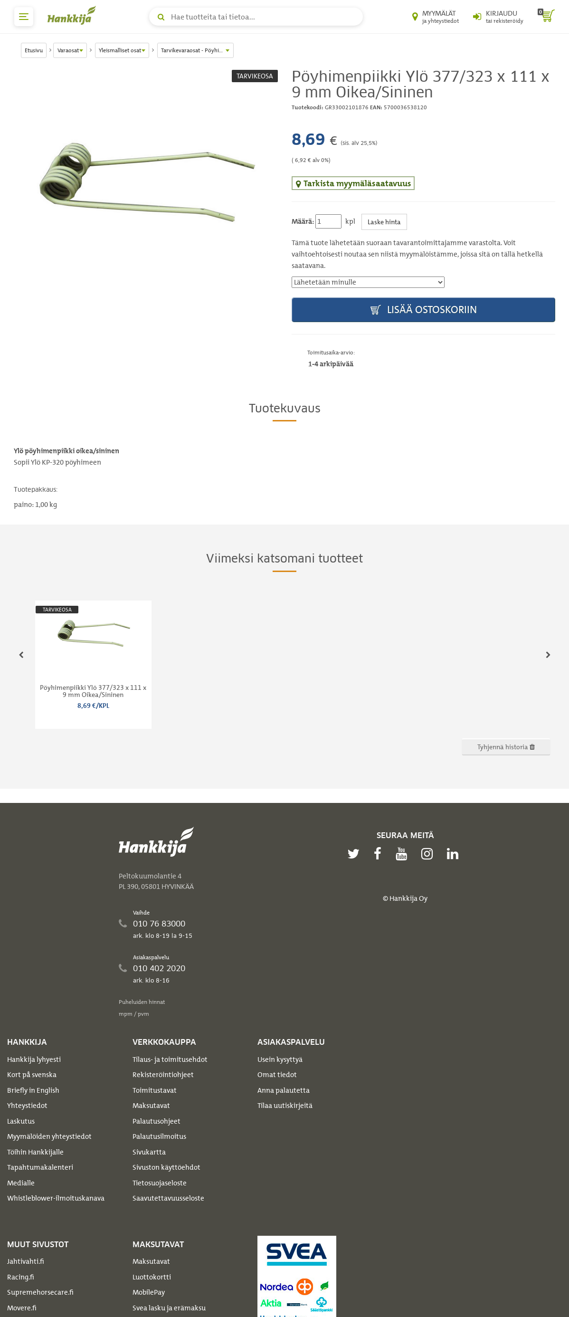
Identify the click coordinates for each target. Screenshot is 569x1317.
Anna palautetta (283, 1090)
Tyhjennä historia (506, 746)
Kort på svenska (32, 1074)
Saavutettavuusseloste (168, 1198)
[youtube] (404, 853)
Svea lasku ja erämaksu (169, 1308)
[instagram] (429, 853)
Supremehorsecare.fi (40, 1292)
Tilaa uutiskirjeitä (285, 1105)
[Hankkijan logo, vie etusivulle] (73, 15)
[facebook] (380, 853)
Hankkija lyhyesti (34, 1059)
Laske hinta (384, 221)
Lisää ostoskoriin (423, 310)
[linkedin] (455, 853)
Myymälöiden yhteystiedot (49, 1136)
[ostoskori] (546, 16)
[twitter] (355, 853)
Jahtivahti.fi (25, 1261)
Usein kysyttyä (280, 1059)
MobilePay (149, 1292)
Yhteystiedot (27, 1105)
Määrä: (303, 221)
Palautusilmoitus (159, 1136)
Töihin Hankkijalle (35, 1152)
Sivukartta (149, 1152)
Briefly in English (33, 1090)
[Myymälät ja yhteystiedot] (435, 16)
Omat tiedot (277, 1074)
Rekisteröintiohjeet (163, 1074)
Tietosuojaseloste (160, 1183)
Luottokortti (152, 1277)
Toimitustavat (155, 1090)
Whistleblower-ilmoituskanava (55, 1198)
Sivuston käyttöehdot (166, 1167)
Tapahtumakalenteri (40, 1167)
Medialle (21, 1183)
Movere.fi (22, 1308)
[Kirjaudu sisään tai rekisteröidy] (498, 16)
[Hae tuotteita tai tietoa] (256, 17)
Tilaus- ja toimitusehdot (170, 1059)
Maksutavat (151, 1105)
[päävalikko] (23, 16)
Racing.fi (20, 1277)
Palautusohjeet (156, 1121)
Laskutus (21, 1121)
